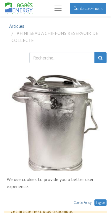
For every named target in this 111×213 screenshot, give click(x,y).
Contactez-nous (88, 8)
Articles (16, 26)
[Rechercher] (100, 57)
